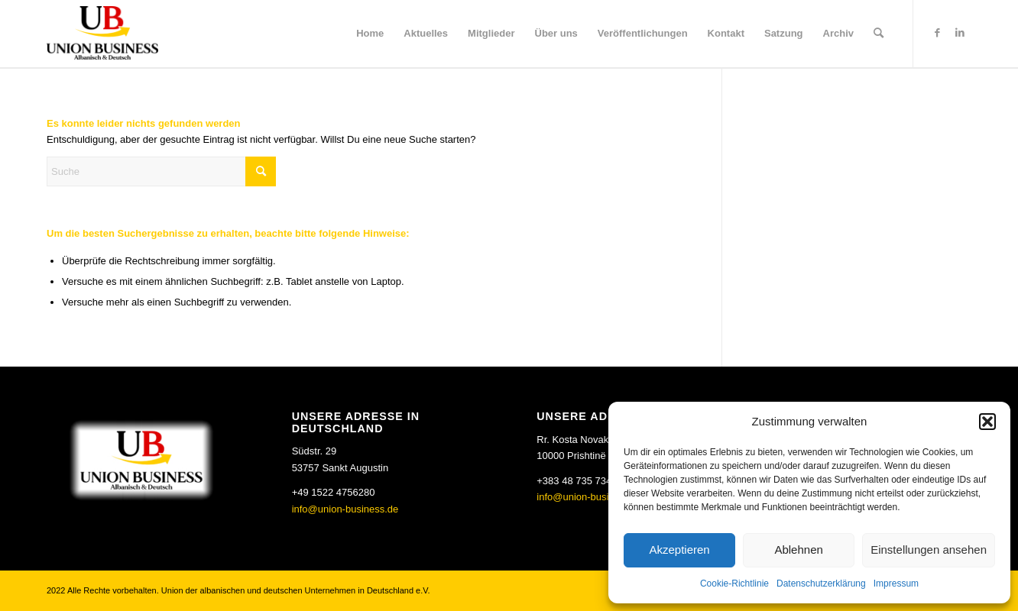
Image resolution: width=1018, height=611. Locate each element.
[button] (987, 421)
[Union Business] (102, 33)
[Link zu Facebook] (937, 32)
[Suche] (878, 33)
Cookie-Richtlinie (734, 583)
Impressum (896, 583)
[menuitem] (370, 33)
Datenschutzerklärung (821, 583)
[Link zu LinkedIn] (959, 32)
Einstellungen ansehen (928, 549)
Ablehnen (798, 549)
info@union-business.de (345, 509)
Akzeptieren (679, 549)
